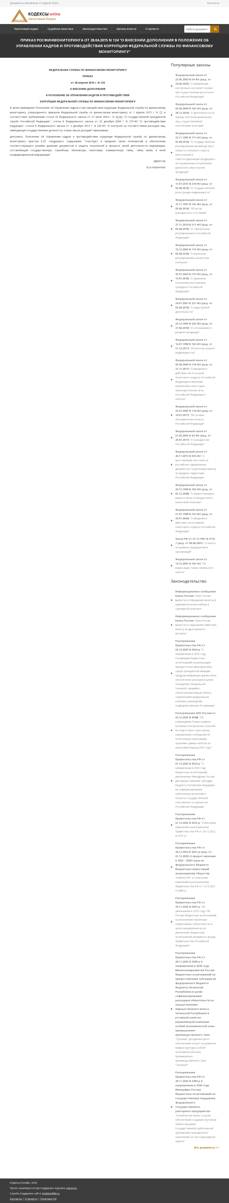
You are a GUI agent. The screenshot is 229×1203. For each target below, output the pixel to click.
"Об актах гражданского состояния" (193, 206)
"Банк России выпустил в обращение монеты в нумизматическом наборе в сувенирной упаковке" (195, 600)
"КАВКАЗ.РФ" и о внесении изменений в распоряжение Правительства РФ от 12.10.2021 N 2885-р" (195, 867)
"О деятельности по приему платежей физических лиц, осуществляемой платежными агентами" (195, 114)
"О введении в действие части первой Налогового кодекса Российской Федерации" (195, 520)
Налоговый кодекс (26, 28)
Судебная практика (60, 28)
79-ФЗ (119, 117)
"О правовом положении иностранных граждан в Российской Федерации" (193, 280)
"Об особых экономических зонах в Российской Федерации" (193, 415)
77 (160, 112)
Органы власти (126, 28)
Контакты (213, 3)
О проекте (152, 28)
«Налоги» (71, 1188)
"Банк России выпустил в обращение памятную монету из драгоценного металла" (195, 625)
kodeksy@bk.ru (51, 1193)
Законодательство (94, 28)
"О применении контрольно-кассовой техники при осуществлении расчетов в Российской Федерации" (194, 85)
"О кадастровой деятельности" (193, 305)
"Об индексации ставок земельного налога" (194, 565)
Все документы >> (206, 1147)
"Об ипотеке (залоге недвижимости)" (195, 346)
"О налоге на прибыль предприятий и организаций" (195, 545)
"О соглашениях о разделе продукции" (193, 326)
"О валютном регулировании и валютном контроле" (193, 253)
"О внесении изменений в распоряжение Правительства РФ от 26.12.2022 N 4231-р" (195, 824)
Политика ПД (48, 1198)
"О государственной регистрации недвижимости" (195, 186)
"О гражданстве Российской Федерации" (193, 437)
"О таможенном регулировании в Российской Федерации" (193, 229)
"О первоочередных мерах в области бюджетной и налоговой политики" (194, 493)
